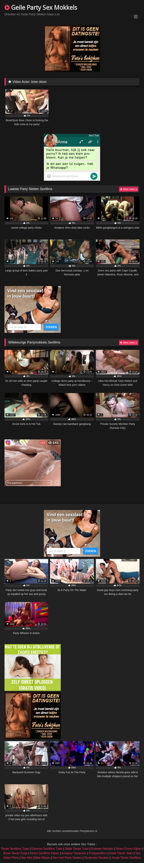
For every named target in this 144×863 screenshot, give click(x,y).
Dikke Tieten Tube (77, 848)
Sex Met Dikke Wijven (35, 857)
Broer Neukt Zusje (15, 853)
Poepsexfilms (98, 853)
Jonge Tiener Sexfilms (126, 857)
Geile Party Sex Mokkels (40, 7)
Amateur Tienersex (73, 853)
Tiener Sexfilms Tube (15, 848)
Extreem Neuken (102, 848)
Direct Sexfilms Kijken (44, 853)
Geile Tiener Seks (121, 853)
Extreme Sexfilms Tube (46, 848)
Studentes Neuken (96, 857)
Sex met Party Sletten (67, 857)
